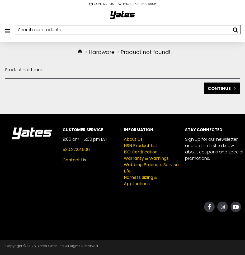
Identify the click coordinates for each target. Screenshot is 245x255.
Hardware (102, 52)
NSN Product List (140, 146)
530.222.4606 (76, 150)
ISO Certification (141, 152)
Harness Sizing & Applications (140, 180)
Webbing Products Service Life (151, 168)
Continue (219, 88)
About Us (133, 139)
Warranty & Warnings (146, 158)
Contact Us (74, 160)
